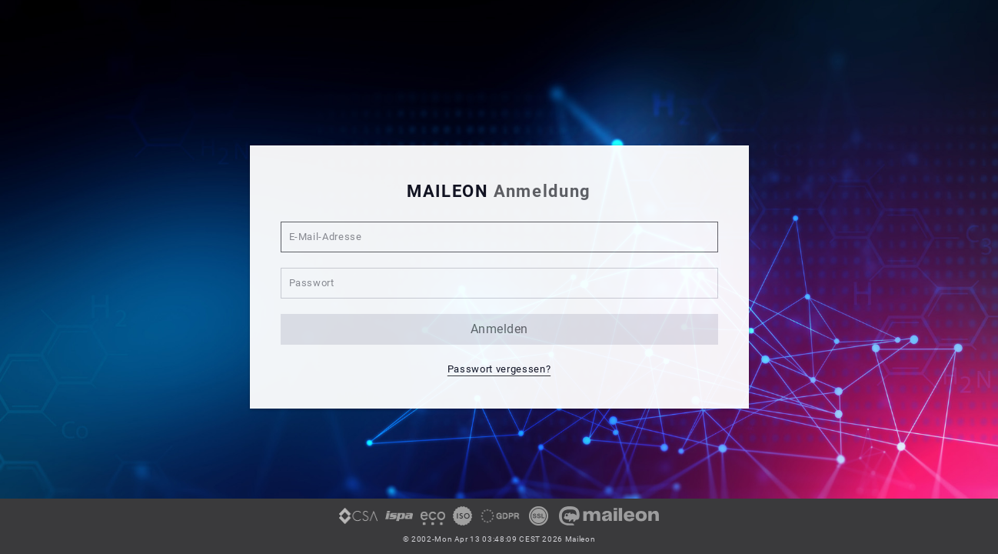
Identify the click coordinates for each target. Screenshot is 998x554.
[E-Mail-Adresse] (499, 237)
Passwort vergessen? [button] (499, 369)
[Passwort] (499, 283)
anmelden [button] (499, 329)
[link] (358, 522)
